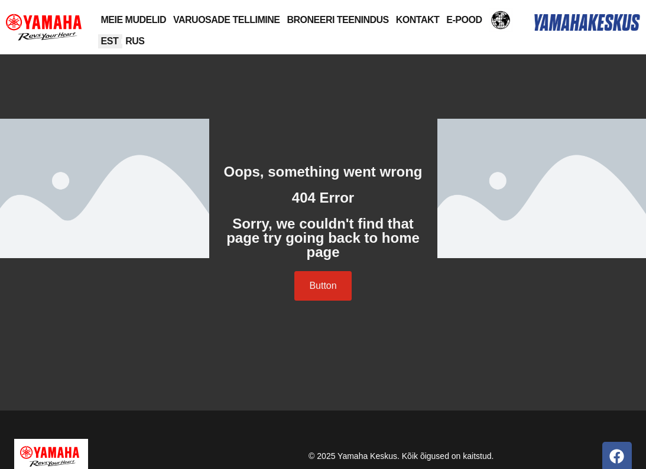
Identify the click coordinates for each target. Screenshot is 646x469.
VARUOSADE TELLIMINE (226, 20)
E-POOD (464, 20)
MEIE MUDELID (133, 20)
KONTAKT (418, 20)
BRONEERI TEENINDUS (337, 20)
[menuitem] (110, 41)
